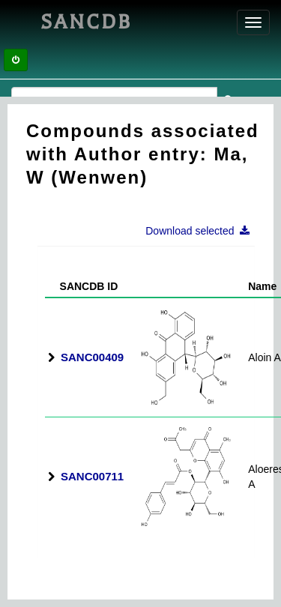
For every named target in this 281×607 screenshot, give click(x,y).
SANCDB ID (83, 286)
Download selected (202, 231)
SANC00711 (92, 476)
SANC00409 (92, 357)
